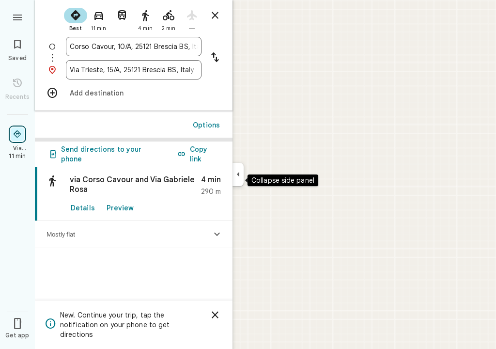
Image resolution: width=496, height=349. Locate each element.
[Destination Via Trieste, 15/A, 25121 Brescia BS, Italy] (134, 70)
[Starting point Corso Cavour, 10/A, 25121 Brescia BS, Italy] (134, 46)
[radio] (75, 18)
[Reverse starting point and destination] (215, 58)
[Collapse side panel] (238, 174)
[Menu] (17, 16)
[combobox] (134, 46)
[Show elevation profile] (217, 234)
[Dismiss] (215, 315)
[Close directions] (215, 15)
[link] (133, 194)
